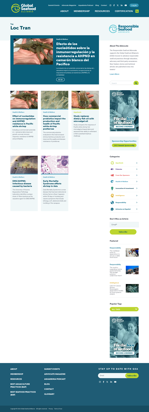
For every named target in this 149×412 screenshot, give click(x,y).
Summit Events (54, 5)
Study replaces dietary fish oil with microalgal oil (84, 118)
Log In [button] (134, 5)
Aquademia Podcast (85, 5)
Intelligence (114, 283)
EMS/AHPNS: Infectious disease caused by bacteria (22, 183)
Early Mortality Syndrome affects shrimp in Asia (52, 183)
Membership (82, 11)
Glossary (49, 394)
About (64, 11)
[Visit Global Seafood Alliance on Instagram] (110, 5)
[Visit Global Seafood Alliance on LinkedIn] (122, 5)
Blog (97, 5)
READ (60, 79)
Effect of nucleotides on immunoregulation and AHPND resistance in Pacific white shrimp (24, 121)
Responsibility (115, 248)
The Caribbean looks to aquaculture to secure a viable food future (115, 254)
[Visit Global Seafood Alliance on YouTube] (126, 5)
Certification (124, 11)
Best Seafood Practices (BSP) (23, 393)
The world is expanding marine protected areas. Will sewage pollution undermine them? (116, 271)
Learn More (114, 74)
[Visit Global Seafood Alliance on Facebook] (114, 5)
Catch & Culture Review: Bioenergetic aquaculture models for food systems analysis (116, 290)
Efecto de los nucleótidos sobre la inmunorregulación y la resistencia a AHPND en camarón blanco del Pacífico (75, 54)
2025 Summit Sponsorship (124, 145)
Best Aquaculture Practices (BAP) (20, 385)
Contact (104, 5)
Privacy (51, 409)
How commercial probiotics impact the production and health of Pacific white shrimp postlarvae (54, 122)
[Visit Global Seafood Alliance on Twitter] (118, 5)
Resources (102, 11)
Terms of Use (58, 409)
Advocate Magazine (69, 5)
